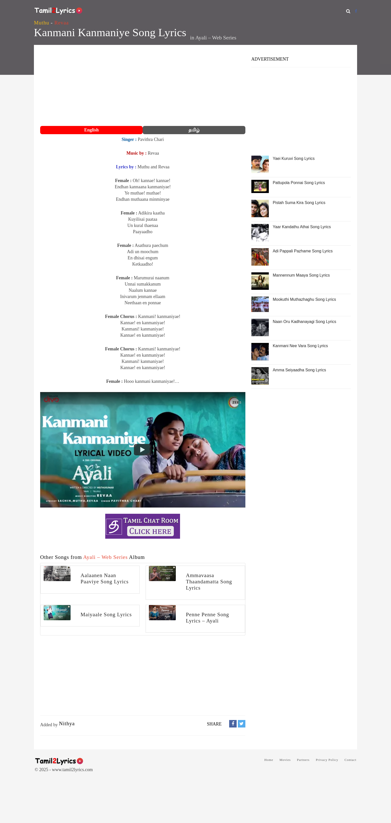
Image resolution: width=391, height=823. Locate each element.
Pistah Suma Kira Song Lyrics (299, 203)
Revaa (61, 23)
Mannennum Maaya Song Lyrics (301, 275)
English (91, 129)
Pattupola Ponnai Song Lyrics (299, 183)
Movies (285, 760)
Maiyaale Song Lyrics (106, 614)
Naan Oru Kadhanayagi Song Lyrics (304, 321)
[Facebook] (356, 11)
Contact (350, 760)
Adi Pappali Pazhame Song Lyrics (303, 251)
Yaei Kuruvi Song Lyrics (294, 158)
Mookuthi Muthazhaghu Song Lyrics (304, 299)
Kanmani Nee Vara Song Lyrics (300, 346)
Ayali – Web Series (215, 38)
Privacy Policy (327, 760)
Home (268, 760)
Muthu (41, 23)
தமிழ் (194, 129)
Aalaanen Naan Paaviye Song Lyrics (105, 578)
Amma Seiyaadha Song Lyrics (299, 370)
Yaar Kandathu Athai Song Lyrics (302, 227)
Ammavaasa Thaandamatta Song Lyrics (209, 581)
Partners (303, 760)
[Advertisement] (142, 86)
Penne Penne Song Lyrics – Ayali (207, 618)
